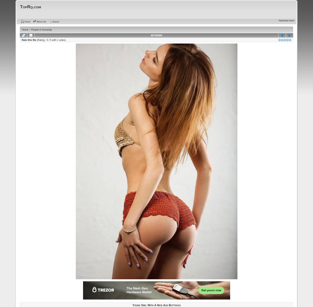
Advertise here (286, 20)
